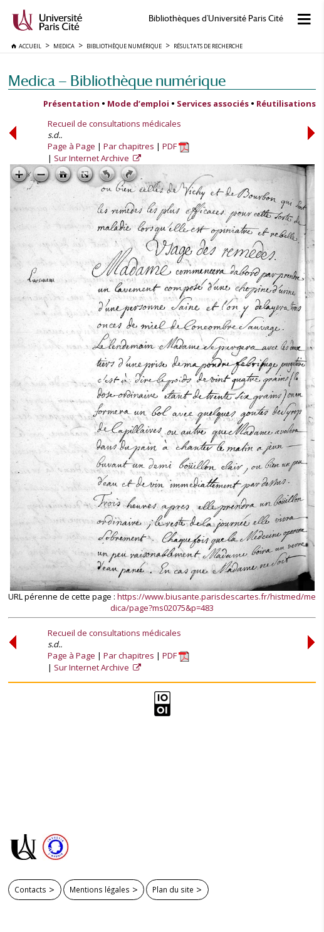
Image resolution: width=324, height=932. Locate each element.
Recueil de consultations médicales (114, 123)
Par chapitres (128, 146)
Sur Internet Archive (92, 158)
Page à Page (71, 146)
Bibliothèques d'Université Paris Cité (216, 18)
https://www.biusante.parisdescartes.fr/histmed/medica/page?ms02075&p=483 (213, 602)
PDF (175, 146)
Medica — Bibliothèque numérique (117, 80)
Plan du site (173, 889)
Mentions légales (100, 889)
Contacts (30, 889)
